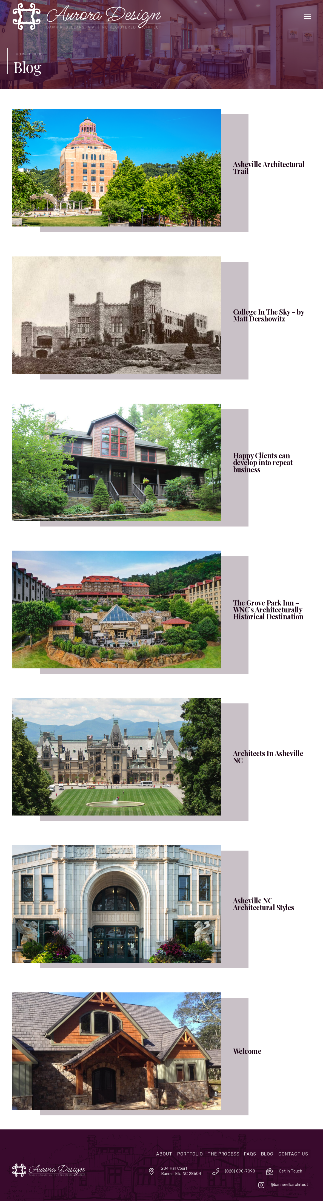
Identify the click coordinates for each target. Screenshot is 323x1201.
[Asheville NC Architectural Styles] (161, 915)
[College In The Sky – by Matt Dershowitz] (161, 326)
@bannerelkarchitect (289, 1184)
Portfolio (190, 1154)
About (164, 1154)
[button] (307, 16)
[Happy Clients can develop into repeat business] (161, 473)
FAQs (250, 1154)
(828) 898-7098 (240, 1171)
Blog (267, 1154)
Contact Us (293, 1154)
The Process (223, 1154)
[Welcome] (161, 1062)
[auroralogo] (48, 1170)
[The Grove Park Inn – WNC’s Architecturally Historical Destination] (161, 620)
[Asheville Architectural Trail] (161, 167)
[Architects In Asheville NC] (161, 767)
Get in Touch (290, 1171)
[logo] (87, 16)
